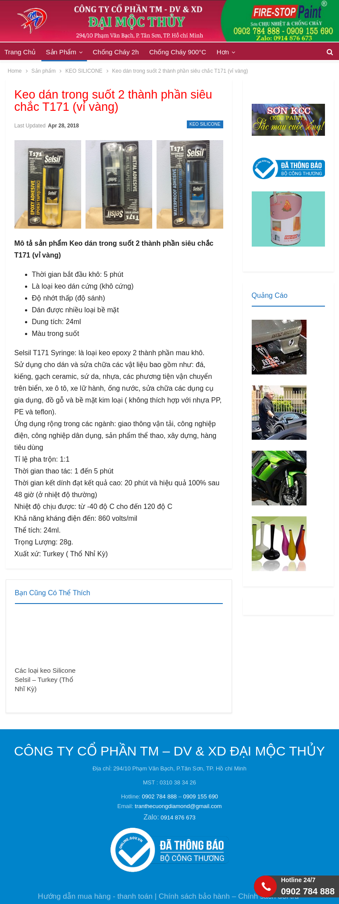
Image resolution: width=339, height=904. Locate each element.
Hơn (223, 52)
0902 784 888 (159, 796)
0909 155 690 (200, 796)
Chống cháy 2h (116, 52)
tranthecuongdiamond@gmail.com (178, 806)
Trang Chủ (20, 52)
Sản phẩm (61, 52)
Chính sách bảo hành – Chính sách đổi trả (229, 896)
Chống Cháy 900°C (177, 52)
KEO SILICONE (205, 124)
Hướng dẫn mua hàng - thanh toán (95, 896)
